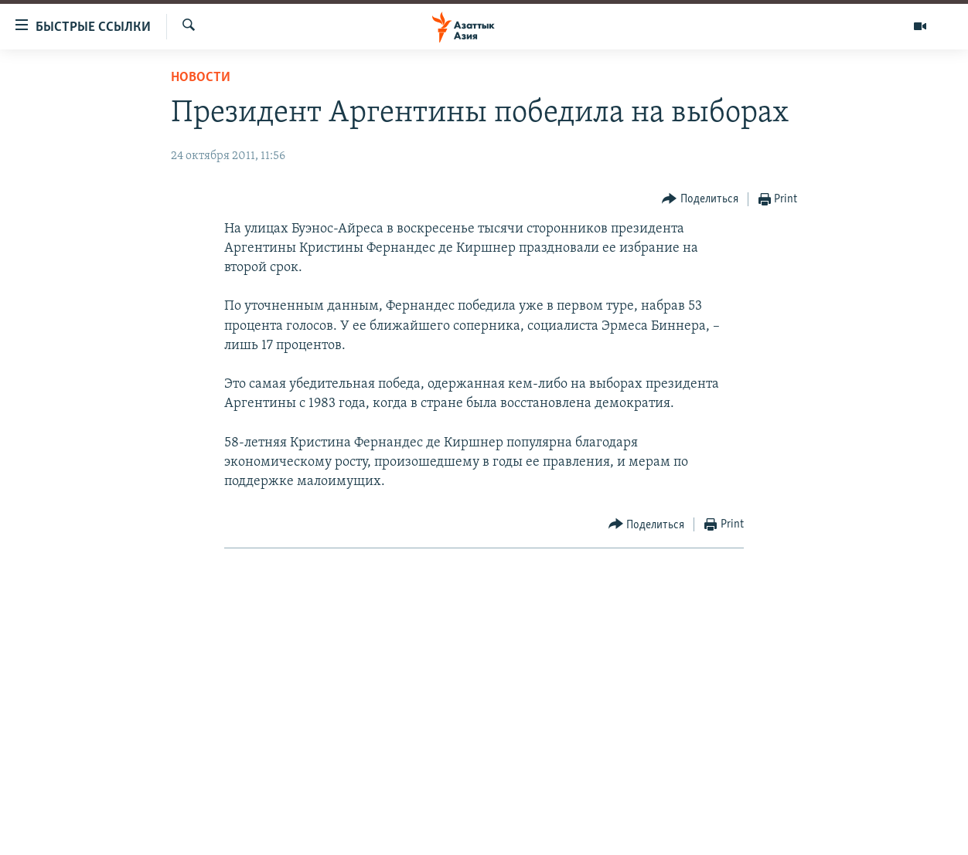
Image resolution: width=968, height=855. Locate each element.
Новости (200, 77)
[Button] (700, 199)
